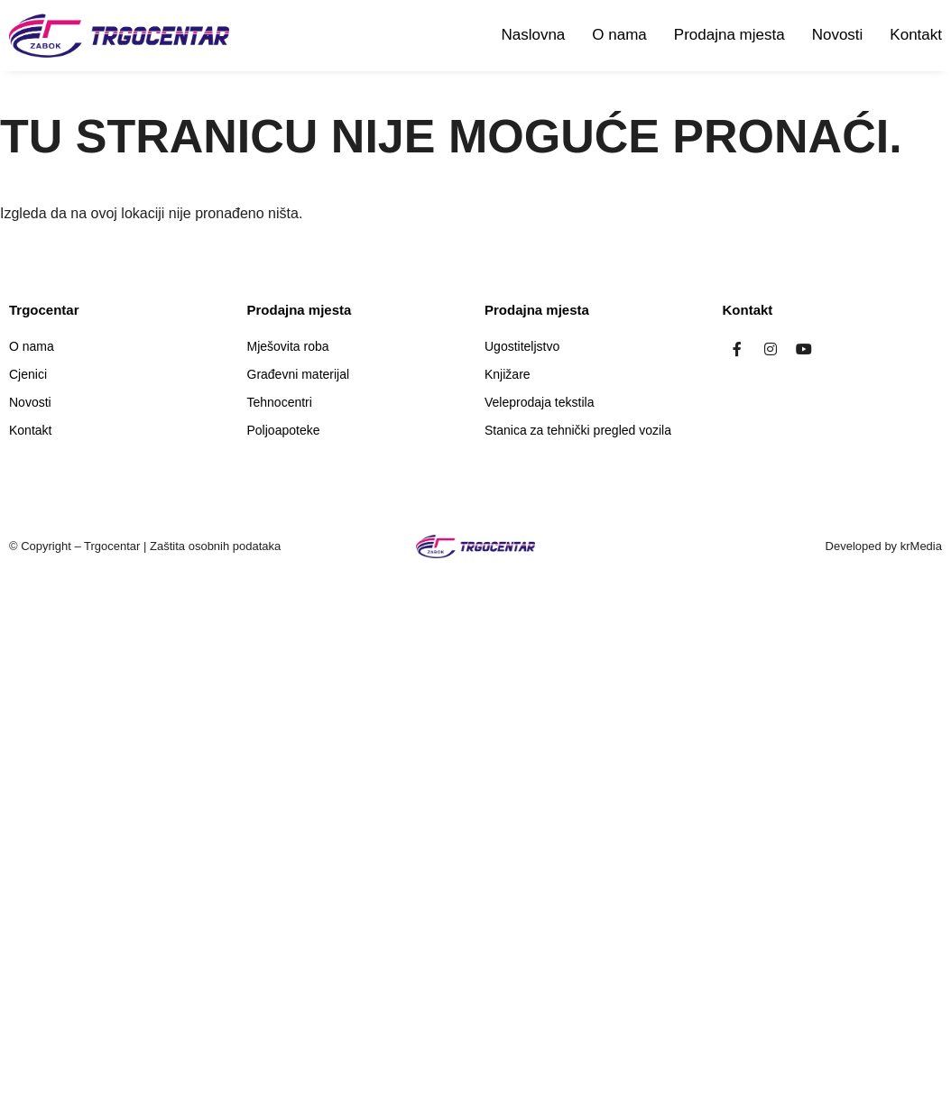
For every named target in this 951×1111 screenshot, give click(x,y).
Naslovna (533, 34)
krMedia (921, 546)
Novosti (837, 34)
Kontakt (916, 34)
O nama (619, 34)
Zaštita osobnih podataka (215, 546)
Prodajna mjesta (729, 34)
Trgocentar (112, 546)
